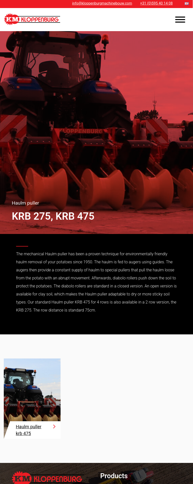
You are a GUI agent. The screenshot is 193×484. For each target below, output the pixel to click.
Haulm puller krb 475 (28, 430)
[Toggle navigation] (180, 20)
